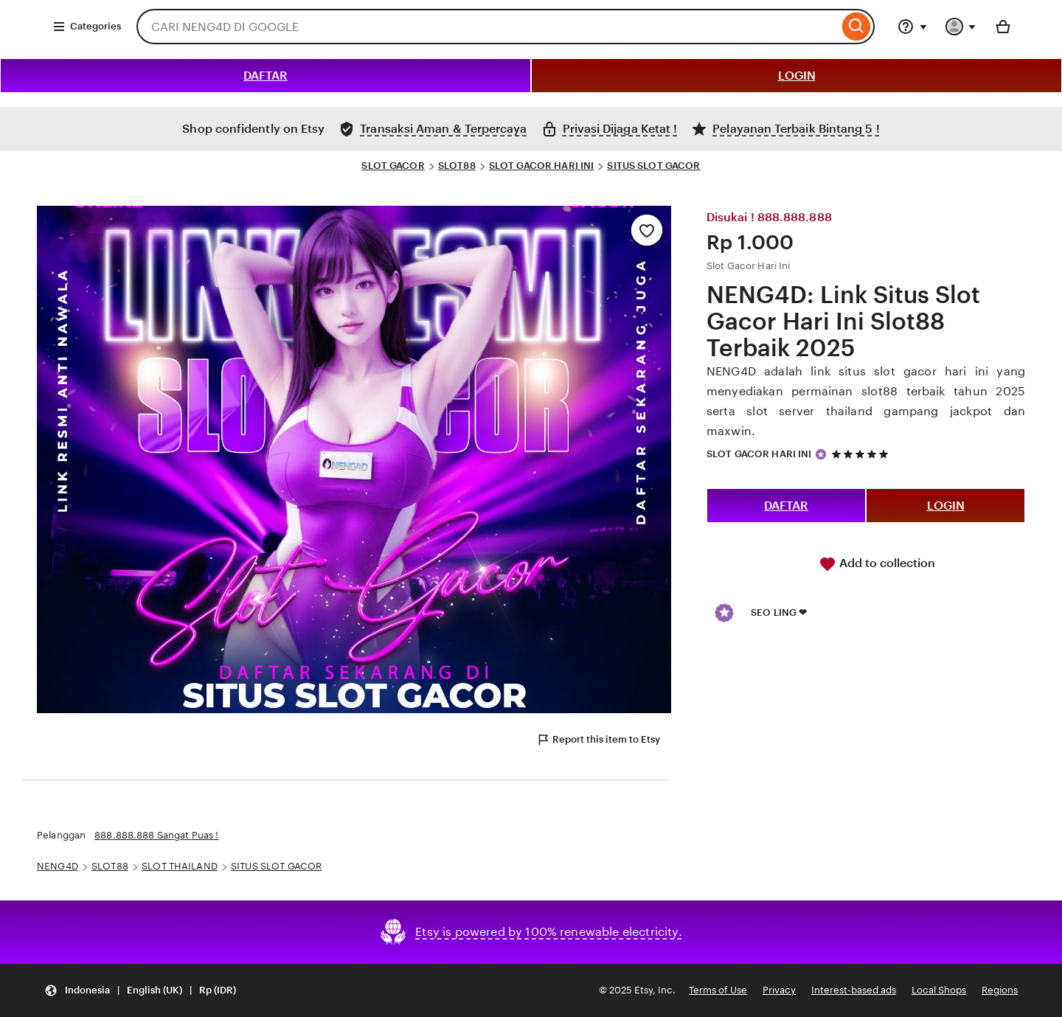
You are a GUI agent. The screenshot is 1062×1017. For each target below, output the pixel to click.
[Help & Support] (912, 26)
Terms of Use (718, 990)
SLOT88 (457, 165)
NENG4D (57, 866)
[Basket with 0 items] (1003, 26)
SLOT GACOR (392, 165)
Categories (86, 26)
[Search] (857, 26)
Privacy (779, 990)
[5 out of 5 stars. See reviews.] (862, 454)
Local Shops (939, 990)
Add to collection (877, 564)
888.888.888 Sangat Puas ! (156, 835)
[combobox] (487, 26)
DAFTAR (265, 76)
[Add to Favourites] (646, 230)
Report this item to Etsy (598, 739)
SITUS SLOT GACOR (653, 165)
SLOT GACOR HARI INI (541, 165)
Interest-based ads (853, 990)
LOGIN (797, 76)
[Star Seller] (820, 454)
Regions (1000, 990)
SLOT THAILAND (180, 866)
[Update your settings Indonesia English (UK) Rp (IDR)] (140, 990)
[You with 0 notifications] (961, 26)
